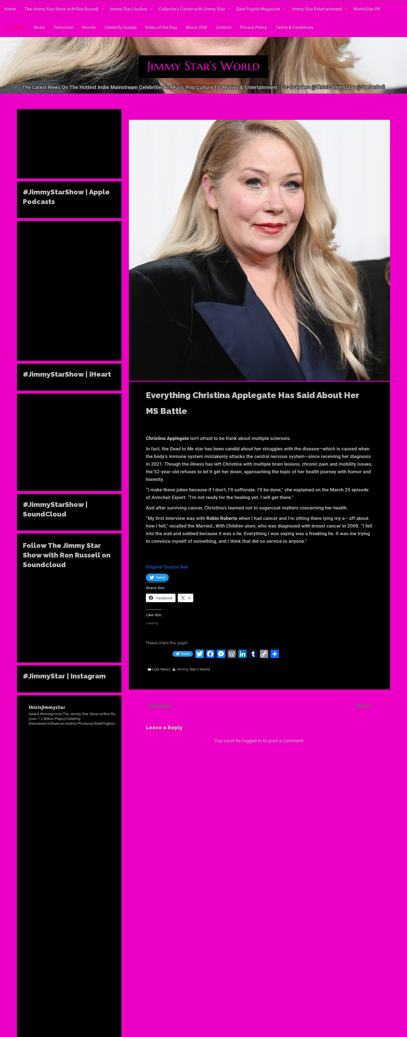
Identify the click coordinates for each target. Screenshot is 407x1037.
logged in (252, 740)
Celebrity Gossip (120, 27)
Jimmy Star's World (193, 669)
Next (362, 706)
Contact (223, 27)
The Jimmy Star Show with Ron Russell (61, 9)
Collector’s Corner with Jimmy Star (192, 9)
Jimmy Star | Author (128, 9)
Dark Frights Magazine (258, 9)
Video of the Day (161, 27)
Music (39, 27)
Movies (89, 27)
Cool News (14, 27)
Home (10, 9)
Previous (161, 706)
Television (63, 27)
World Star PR (366, 9)
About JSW (196, 27)
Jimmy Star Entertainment (316, 9)
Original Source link (167, 567)
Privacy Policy (253, 27)
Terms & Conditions (294, 27)
